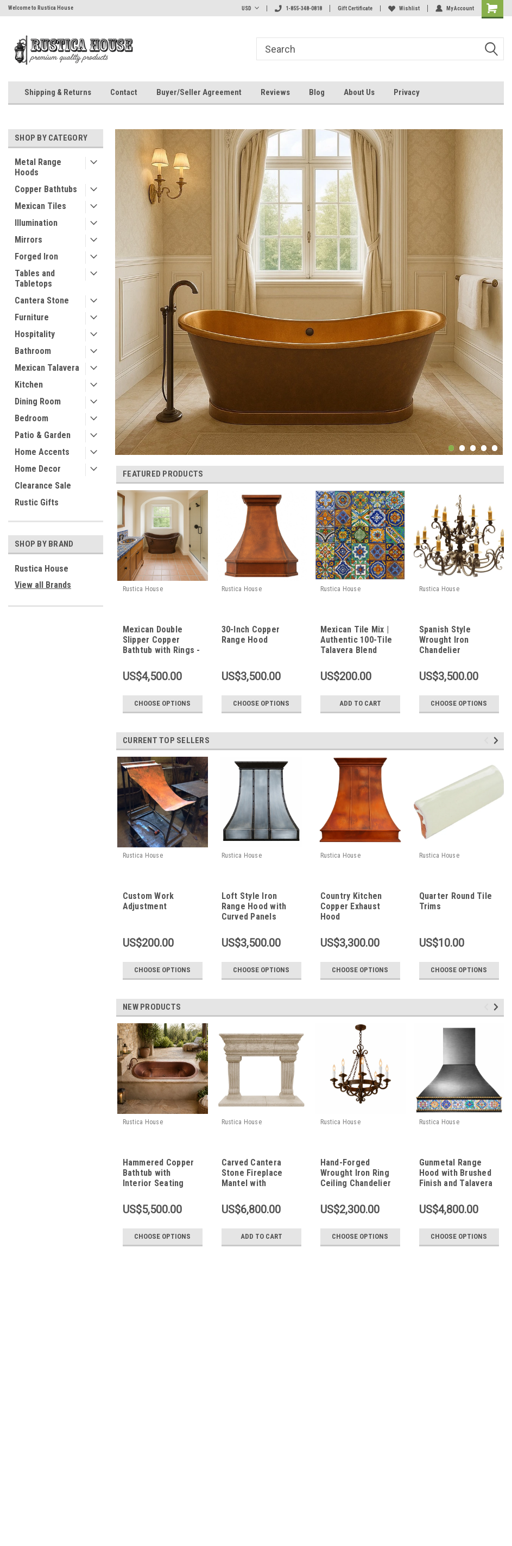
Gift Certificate (355, 8)
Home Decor (38, 469)
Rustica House (41, 568)
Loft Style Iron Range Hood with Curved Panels (254, 906)
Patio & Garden (43, 435)
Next (498, 740)
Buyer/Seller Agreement (199, 92)
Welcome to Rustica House (40, 8)
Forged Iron (36, 256)
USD (250, 8)
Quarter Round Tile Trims (455, 901)
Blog (317, 92)
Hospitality (35, 334)
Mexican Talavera (47, 368)
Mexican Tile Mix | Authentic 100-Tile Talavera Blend (356, 639)
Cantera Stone (42, 300)
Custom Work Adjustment (148, 901)
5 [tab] (495, 448)
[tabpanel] (309, 292)
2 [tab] (462, 448)
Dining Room (38, 401)
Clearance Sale (43, 485)
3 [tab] (473, 448)
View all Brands (43, 585)
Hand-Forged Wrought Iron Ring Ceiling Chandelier (355, 1172)
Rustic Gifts (37, 502)
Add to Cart (360, 703)
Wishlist (404, 8)
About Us (359, 92)
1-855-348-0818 (298, 8)
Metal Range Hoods (38, 167)
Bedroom (31, 418)
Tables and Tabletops (35, 278)
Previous (488, 740)
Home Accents (42, 452)
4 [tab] (484, 448)
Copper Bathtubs (46, 189)
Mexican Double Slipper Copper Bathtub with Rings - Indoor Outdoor (161, 640)
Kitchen (29, 384)
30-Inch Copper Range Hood (251, 634)
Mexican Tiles (40, 206)
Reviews (275, 92)
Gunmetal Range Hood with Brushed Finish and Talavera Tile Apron (456, 1173)
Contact (123, 92)
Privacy (407, 92)
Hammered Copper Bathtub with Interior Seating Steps (158, 1173)
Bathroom (33, 351)
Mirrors (28, 240)
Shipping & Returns (57, 92)
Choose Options (162, 703)
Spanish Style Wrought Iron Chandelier (445, 639)
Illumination (36, 223)
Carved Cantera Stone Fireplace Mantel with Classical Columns (257, 1173)
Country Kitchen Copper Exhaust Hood (351, 906)
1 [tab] (451, 448)
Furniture (32, 317)
